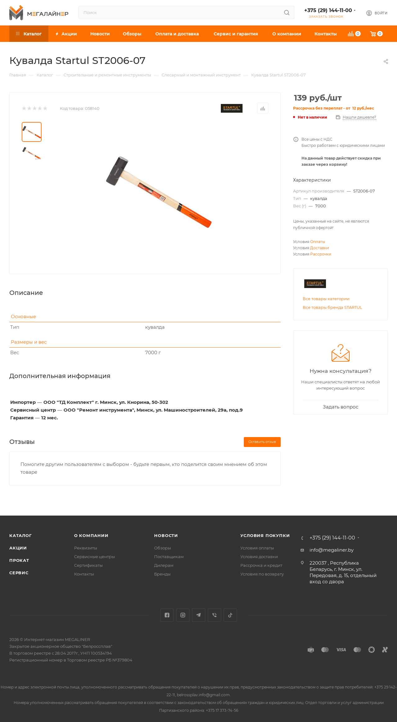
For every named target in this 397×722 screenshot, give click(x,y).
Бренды (162, 573)
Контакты (84, 573)
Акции (18, 547)
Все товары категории (326, 298)
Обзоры (162, 547)
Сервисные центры (94, 556)
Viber (214, 615)
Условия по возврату (262, 573)
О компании (91, 535)
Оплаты (317, 241)
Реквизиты (85, 547)
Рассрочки (320, 254)
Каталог (20, 535)
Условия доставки (259, 556)
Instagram (183, 615)
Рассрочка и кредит (261, 565)
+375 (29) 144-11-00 (328, 10)
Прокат (19, 560)
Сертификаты (88, 565)
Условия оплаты (257, 547)
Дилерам (163, 565)
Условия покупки (265, 535)
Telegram (198, 615)
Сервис (19, 572)
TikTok (230, 615)
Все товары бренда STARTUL (332, 307)
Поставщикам (169, 556)
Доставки (319, 248)
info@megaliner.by (332, 550)
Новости (166, 535)
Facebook (167, 615)
